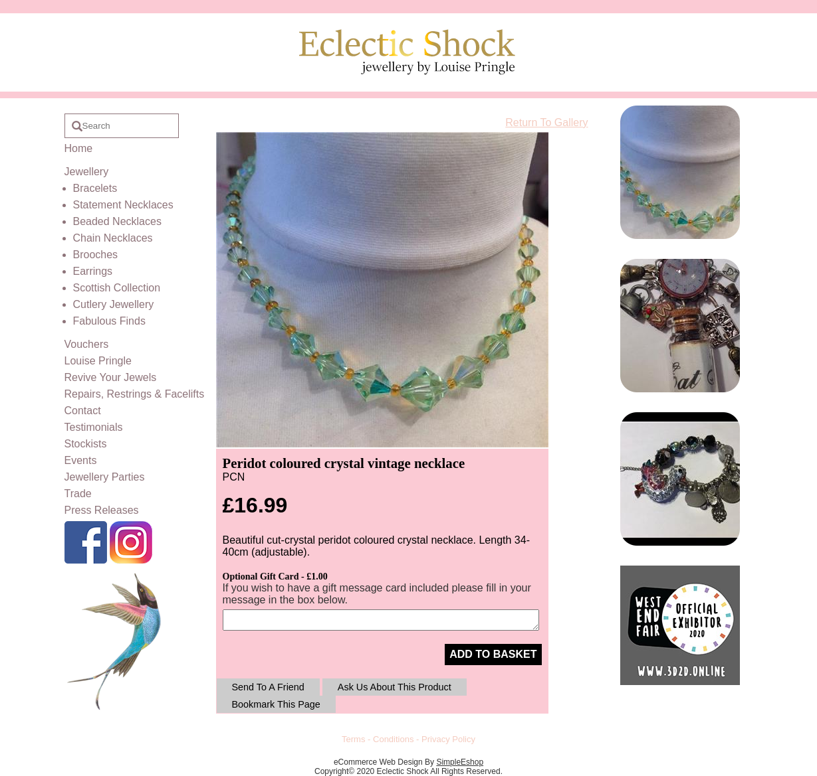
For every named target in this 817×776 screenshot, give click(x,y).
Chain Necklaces (113, 238)
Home (78, 148)
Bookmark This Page (276, 704)
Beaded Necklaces (117, 221)
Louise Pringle (98, 360)
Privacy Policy (448, 739)
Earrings (93, 271)
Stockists (85, 443)
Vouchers (86, 344)
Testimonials (93, 427)
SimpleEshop (459, 762)
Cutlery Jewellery (113, 304)
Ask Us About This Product (394, 687)
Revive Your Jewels (110, 377)
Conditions (393, 739)
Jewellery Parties (104, 477)
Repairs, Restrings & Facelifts (134, 394)
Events (80, 460)
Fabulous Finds (109, 321)
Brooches (95, 254)
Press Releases (101, 510)
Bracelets (95, 188)
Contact (82, 410)
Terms (353, 739)
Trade (78, 493)
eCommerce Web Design (378, 762)
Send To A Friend (268, 687)
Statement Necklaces (123, 204)
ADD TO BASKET (492, 654)
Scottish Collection (117, 287)
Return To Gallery (546, 122)
